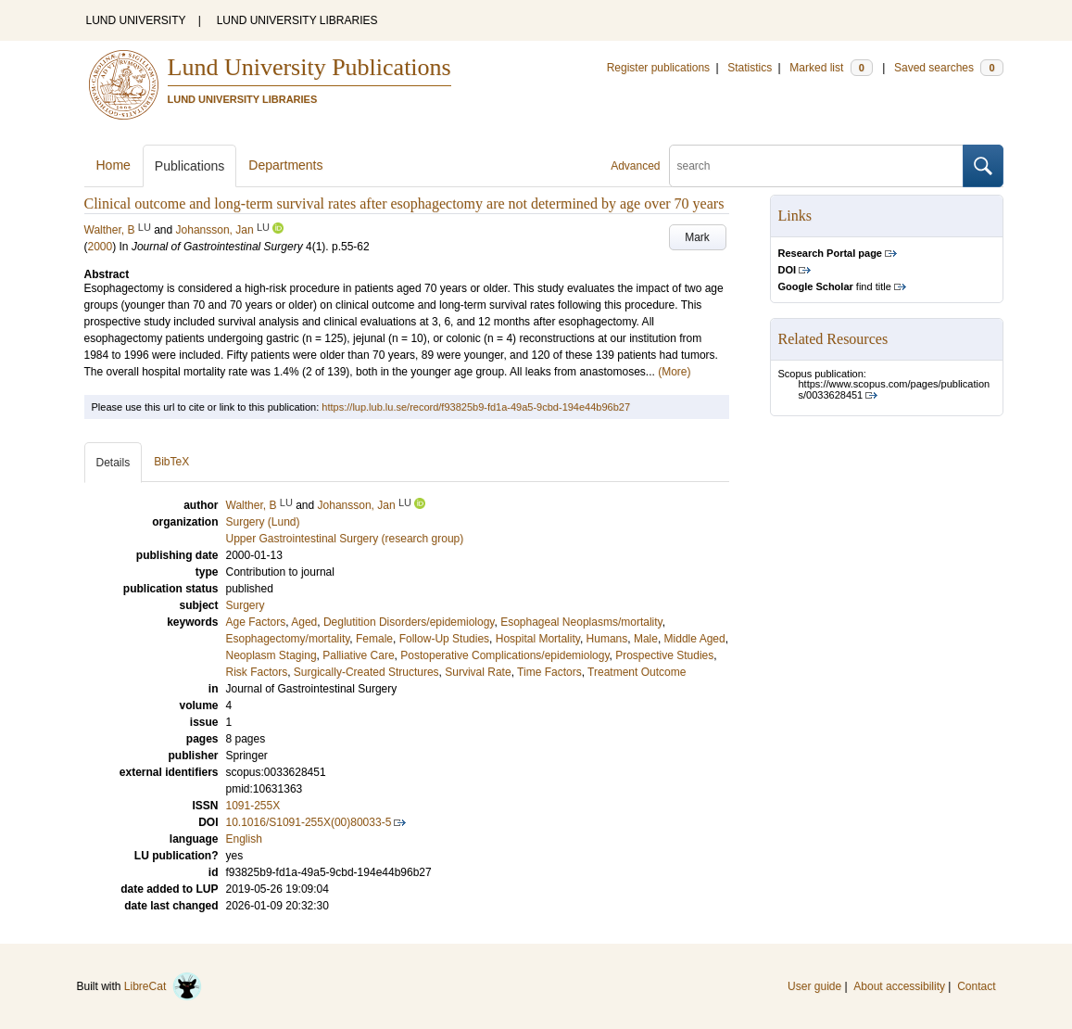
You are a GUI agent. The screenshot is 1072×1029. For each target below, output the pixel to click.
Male (646, 638)
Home (113, 165)
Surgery (245, 605)
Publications (190, 166)
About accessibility (899, 986)
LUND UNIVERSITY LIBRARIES (297, 20)
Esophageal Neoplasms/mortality (581, 622)
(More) (674, 371)
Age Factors (256, 622)
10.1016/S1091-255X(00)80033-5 (309, 822)
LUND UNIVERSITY (136, 20)
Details (113, 462)
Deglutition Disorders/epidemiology (409, 622)
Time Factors (549, 672)
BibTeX (171, 461)
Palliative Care (358, 655)
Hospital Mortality (538, 638)
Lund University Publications (309, 67)
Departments (285, 165)
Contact (976, 986)
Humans (607, 638)
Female (374, 638)
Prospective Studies (664, 655)
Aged (304, 622)
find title (834, 286)
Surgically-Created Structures (366, 672)
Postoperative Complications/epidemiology (504, 655)
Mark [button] (697, 237)
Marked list (830, 67)
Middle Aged (694, 638)
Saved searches (948, 67)
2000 (100, 246)
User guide (814, 986)
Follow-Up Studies (444, 638)
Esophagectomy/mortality (288, 638)
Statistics (749, 67)
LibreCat (163, 986)
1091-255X (253, 805)
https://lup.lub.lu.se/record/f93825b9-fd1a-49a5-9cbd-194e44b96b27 (476, 407)
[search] (816, 166)
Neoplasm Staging (271, 655)
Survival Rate (478, 672)
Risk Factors (257, 672)
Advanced (635, 165)
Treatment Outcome (636, 672)
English (244, 838)
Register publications (658, 67)
